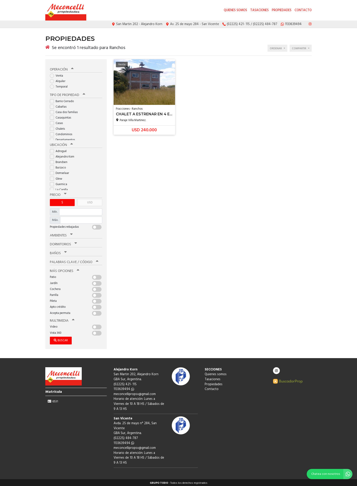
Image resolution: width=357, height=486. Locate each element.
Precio (58, 194)
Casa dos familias (65, 111)
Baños (58, 252)
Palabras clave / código (74, 261)
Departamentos (64, 139)
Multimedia (62, 320)
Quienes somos (235, 10)
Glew (57, 178)
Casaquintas (62, 117)
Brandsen (60, 161)
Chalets (59, 128)
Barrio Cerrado (63, 100)
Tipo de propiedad (67, 94)
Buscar (61, 339)
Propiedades (281, 10)
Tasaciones (259, 10)
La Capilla (60, 189)
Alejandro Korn (63, 156)
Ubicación (61, 144)
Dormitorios (63, 243)
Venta (58, 75)
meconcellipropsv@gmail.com (135, 393)
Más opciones (64, 270)
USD (89, 201)
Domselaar (61, 172)
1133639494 (124, 388)
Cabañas (59, 106)
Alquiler (59, 80)
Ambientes (61, 234)
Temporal (60, 86)
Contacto (303, 10)
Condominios (62, 133)
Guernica (60, 183)
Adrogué (60, 150)
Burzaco (59, 167)
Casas (58, 122)
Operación (62, 68)
